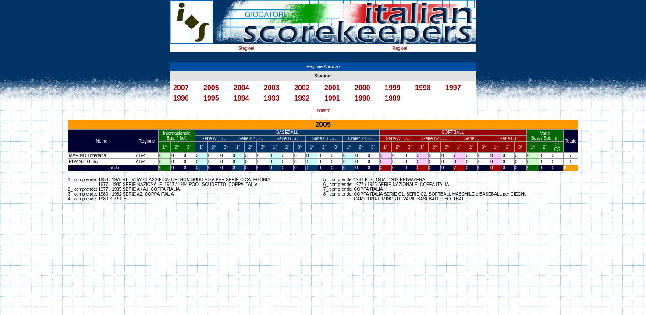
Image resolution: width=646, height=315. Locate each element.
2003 (272, 87)
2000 (362, 87)
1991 (332, 98)
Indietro (323, 110)
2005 (211, 87)
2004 (241, 87)
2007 (181, 87)
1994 (241, 98)
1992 (302, 98)
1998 (423, 87)
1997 (453, 87)
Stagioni (246, 48)
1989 (393, 98)
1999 (393, 87)
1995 (211, 98)
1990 (362, 98)
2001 (332, 87)
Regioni (399, 48)
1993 (272, 98)
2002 (302, 87)
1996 (181, 98)
